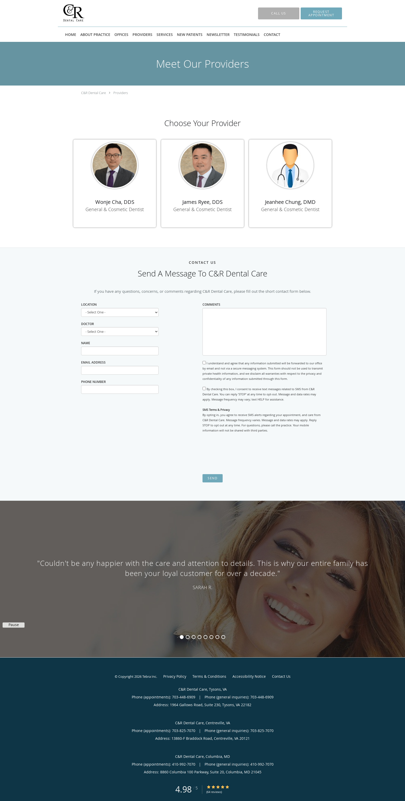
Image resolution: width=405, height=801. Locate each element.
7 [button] (217, 637)
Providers (120, 92)
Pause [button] (14, 624)
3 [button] (193, 637)
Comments (211, 304)
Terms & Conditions (209, 676)
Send (212, 478)
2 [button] (187, 637)
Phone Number (93, 382)
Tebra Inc (149, 676)
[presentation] (241, 453)
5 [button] (205, 637)
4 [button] (199, 637)
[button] (321, 13)
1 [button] (181, 637)
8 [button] (223, 637)
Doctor (87, 324)
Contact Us (281, 676)
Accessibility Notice (249, 676)
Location (89, 304)
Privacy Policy (174, 676)
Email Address (93, 362)
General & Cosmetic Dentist (114, 209)
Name (85, 343)
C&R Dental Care (93, 92)
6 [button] (211, 637)
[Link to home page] (66, 13)
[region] (202, 574)
